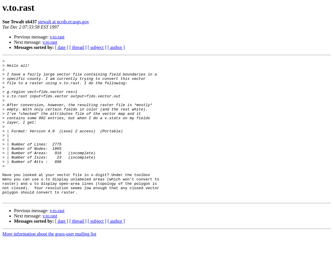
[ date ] (61, 47)
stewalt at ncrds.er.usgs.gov (63, 21)
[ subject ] (97, 47)
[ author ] (116, 47)
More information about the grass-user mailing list (49, 261)
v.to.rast (57, 36)
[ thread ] (78, 47)
